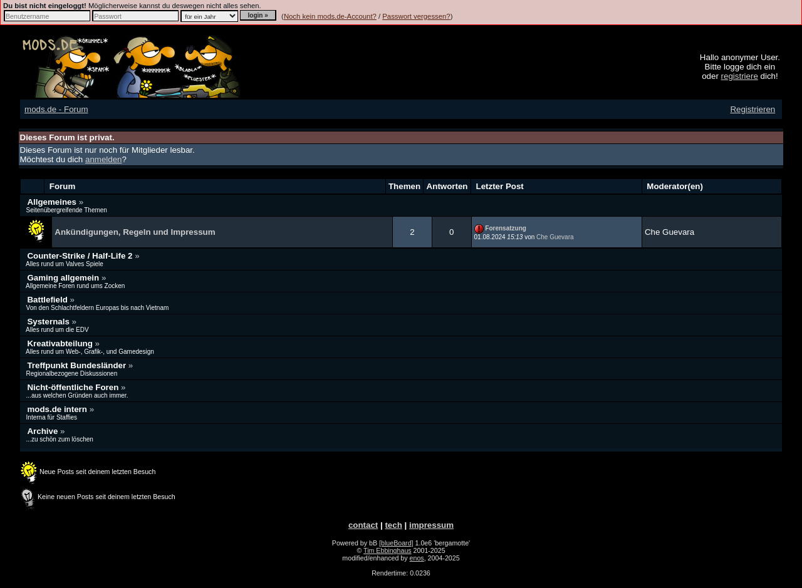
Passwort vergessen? (416, 16)
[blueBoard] (396, 543)
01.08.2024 (498, 237)
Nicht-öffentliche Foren (74, 387)
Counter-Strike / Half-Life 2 (81, 255)
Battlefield (48, 299)
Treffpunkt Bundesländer (77, 365)
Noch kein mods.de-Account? (330, 16)
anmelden (103, 159)
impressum (431, 525)
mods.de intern (58, 409)
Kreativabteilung (61, 343)
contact (363, 525)
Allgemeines (52, 202)
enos (417, 558)
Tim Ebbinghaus (387, 550)
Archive (43, 431)
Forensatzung (505, 228)
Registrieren (752, 109)
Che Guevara (554, 237)
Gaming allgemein (64, 277)
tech (393, 525)
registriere (739, 76)
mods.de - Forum (56, 109)
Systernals (49, 321)
